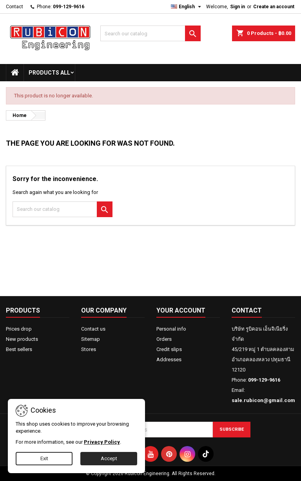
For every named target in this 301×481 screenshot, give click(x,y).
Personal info (171, 329)
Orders (164, 339)
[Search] (150, 33)
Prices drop (19, 329)
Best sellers (19, 349)
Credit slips (169, 349)
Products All (49, 72)
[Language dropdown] (187, 6)
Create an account (273, 6)
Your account (180, 310)
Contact (14, 6)
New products (22, 339)
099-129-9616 (68, 6)
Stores (88, 349)
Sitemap (90, 339)
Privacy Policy (102, 442)
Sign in (237, 6)
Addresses (168, 359)
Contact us (93, 329)
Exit (44, 458)
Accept (109, 458)
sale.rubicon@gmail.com (263, 400)
